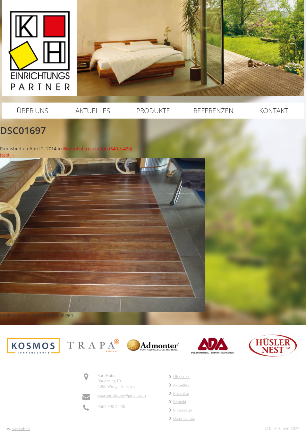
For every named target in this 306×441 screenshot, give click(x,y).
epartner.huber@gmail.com (122, 395)
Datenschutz (182, 418)
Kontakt (273, 110)
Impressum (181, 410)
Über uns (32, 110)
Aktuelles (92, 110)
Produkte (153, 110)
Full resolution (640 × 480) (104, 149)
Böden (70, 149)
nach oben (21, 428)
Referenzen (213, 110)
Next (7, 155)
